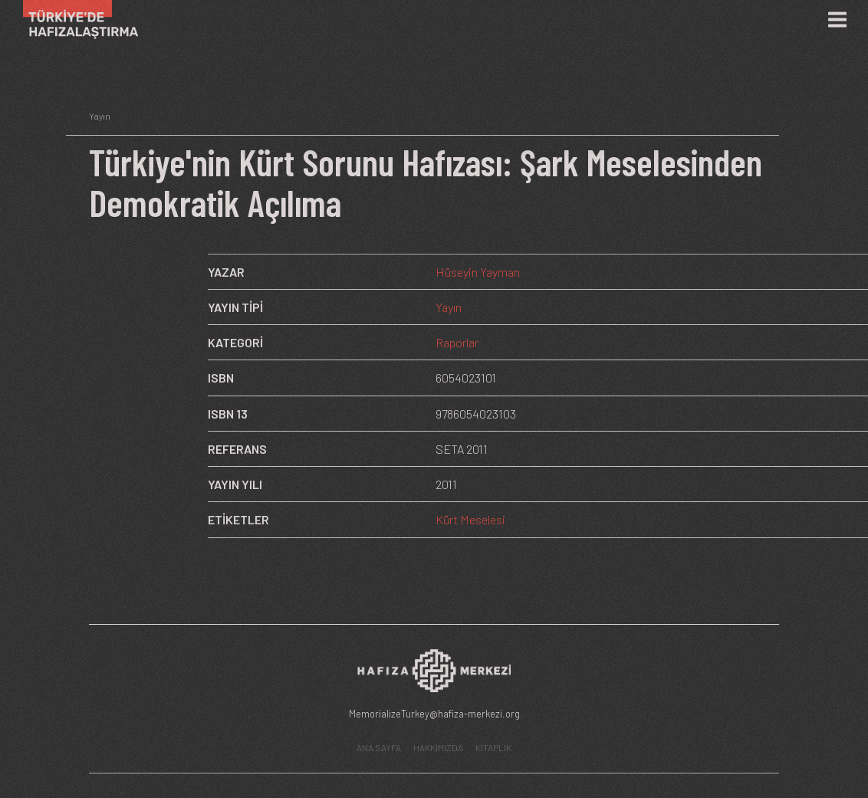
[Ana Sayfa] (75, 19)
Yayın (449, 307)
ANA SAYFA (379, 747)
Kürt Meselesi (470, 519)
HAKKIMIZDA (438, 747)
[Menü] (837, 19)
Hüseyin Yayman (478, 271)
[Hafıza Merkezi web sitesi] (434, 675)
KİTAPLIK (493, 747)
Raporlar (457, 342)
